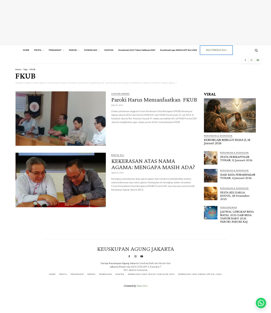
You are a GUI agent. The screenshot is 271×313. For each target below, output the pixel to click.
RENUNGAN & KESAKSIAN (218, 136)
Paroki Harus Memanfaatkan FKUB (150, 102)
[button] (256, 50)
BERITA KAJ (117, 155)
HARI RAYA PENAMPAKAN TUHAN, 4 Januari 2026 (237, 176)
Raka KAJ (142, 285)
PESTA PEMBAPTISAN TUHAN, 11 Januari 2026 (236, 158)
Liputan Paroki (120, 94)
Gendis (146, 294)
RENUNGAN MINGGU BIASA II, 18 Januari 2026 (227, 141)
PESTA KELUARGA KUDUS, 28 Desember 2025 (235, 195)
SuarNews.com (130, 294)
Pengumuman (228, 207)
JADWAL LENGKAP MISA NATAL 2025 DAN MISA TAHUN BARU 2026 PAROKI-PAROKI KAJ (236, 216)
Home (18, 69)
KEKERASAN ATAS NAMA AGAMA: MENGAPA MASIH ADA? (148, 167)
